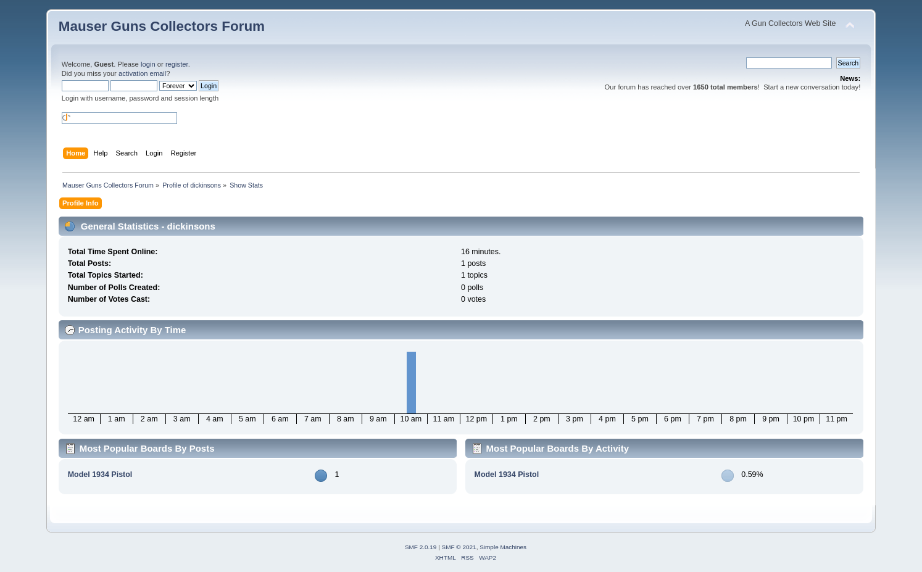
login (148, 64)
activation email (142, 73)
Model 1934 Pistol (100, 474)
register (176, 64)
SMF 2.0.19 (421, 547)
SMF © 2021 (459, 547)
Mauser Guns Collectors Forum (162, 26)
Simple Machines (503, 547)
